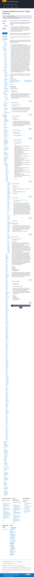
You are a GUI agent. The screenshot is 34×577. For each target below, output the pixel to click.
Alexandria (7, 98)
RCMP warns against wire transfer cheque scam (8, 249)
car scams (14, 185)
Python (11, 548)
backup (11, 530)
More (11, 555)
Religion (5, 67)
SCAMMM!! (15, 118)
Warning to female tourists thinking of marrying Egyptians (17, 509)
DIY (10, 537)
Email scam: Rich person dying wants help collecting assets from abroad (7, 283)
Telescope (13, 552)
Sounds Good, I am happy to (17, 238)
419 (10, 527)
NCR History (6, 84)
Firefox (11, 538)
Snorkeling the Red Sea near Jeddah (6, 488)
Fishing (5, 106)
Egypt (5, 96)
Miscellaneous (6, 91)
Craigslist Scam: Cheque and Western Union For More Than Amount (14, 81)
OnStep (12, 545)
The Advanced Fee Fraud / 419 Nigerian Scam (7, 428)
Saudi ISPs (6, 89)
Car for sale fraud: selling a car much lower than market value (7, 258)
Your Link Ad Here (5, 529)
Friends (4, 46)
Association (7, 75)
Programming (6, 88)
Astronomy (6, 105)
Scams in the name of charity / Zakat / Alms (7, 412)
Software (5, 76)
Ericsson (13, 537)
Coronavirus (12, 534)
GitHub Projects (26, 508)
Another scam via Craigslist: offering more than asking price (8, 203)
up (20, 80)
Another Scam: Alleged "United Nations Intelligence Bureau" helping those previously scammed (9, 192)
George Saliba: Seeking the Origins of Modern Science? (6, 159)
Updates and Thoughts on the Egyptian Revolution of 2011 (6, 493)
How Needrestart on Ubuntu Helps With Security (6, 505)
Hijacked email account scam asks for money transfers (7, 312)
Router (11, 549)
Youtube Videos (26, 507)
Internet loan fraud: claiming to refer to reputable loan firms (7, 376)
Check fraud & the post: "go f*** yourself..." (20, 200)
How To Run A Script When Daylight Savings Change (6, 509)
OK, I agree (24, 574)
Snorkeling (6, 109)
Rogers (13, 548)
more (3, 520)
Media (5, 57)
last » (21, 307)
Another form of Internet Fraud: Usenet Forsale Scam (7, 178)
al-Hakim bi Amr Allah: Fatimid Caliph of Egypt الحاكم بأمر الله (6, 120)
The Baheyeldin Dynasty (13, 561)
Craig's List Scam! (16, 283)
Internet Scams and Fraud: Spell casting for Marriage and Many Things (7, 353)
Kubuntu (11, 541)
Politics (5, 60)
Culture (5, 51)
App (10, 529)
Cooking (5, 50)
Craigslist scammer (14, 90)
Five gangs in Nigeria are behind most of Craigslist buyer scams (7, 303)
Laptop (14, 541)
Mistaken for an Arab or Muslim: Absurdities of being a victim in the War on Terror (6, 444)
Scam (14, 549)
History (5, 54)
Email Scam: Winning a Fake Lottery (7, 266)
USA (5, 101)
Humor (5, 61)
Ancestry (5, 43)
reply (30, 101)
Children (5, 68)
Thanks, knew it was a (17, 132)
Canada (5, 93)
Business (5, 64)
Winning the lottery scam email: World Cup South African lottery (17, 516)
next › (29, 305)
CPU (15, 535)
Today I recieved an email (16, 104)
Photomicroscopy (7, 112)
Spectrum (14, 551)
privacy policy (9, 565)
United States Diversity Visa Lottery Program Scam (7, 436)
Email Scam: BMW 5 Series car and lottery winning (16, 520)
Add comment (12, 84)
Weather (6, 94)
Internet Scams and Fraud (11, 16)
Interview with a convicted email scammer (7, 383)
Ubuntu (12, 554)
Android (13, 527)
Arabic (12, 529)
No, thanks (28, 574)
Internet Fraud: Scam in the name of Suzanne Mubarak (7, 325)
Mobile (12, 543)
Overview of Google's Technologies (6, 463)
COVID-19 (12, 535)
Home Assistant (13, 539)
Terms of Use (15, 563)
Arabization (6, 72)
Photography (6, 108)
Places (4, 92)
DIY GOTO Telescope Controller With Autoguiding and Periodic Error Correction (6, 142)
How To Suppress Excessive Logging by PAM (6, 517)
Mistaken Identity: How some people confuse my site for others (6, 451)
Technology (5, 70)
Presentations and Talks (6, 503)
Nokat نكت (5, 47)
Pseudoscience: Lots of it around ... (6, 469)
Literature (5, 58)
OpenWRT (12, 546)
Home (4, 16)
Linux (5, 71)
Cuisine (6, 97)
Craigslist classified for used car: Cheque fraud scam (17, 513)
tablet (11, 552)
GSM (13, 538)
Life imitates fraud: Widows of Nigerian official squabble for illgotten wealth (7, 392)
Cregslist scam (15, 222)
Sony (11, 551)
